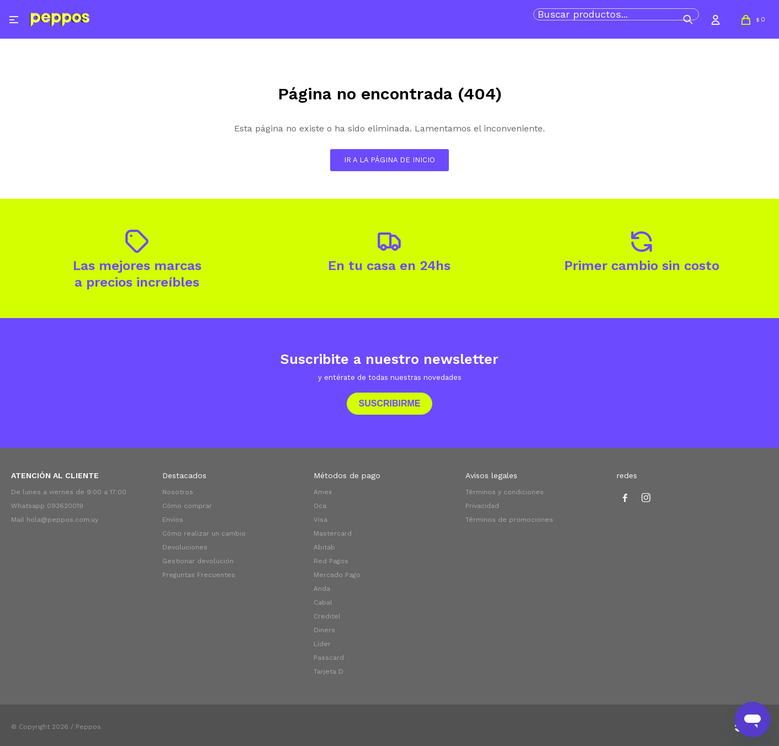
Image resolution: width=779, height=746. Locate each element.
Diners (324, 630)
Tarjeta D (328, 671)
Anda (322, 588)
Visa (320, 519)
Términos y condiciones (504, 492)
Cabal (323, 602)
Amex (323, 492)
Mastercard (333, 533)
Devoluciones (185, 547)
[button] (688, 19)
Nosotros (177, 492)
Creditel (327, 616)
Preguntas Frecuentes (198, 575)
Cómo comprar (187, 506)
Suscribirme (389, 403)
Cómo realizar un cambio (204, 533)
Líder (322, 644)
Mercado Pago (337, 575)
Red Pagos (331, 561)
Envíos (172, 519)
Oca (320, 506)
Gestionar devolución (198, 561)
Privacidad (482, 506)
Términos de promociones (509, 519)
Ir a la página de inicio (389, 160)
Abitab (324, 547)
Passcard (329, 658)
